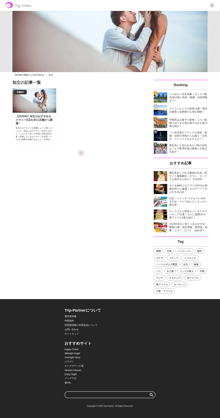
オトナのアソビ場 (74, 365)
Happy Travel (71, 349)
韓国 (158, 251)
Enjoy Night (71, 374)
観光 (199, 251)
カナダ (159, 257)
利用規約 (69, 320)
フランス (173, 257)
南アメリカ (162, 284)
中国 (202, 271)
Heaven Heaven (73, 370)
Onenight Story (72, 357)
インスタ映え (187, 271)
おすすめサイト (78, 343)
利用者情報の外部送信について (81, 325)
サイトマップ (72, 333)
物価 (196, 264)
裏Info (68, 382)
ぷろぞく (69, 361)
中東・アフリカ (164, 291)
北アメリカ (192, 278)
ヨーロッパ (180, 284)
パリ (158, 271)
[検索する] (151, 395)
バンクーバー (184, 251)
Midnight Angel (72, 353)
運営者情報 (70, 316)
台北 (185, 264)
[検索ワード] (110, 395)
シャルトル (190, 257)
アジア (159, 278)
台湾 (169, 251)
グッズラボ (70, 378)
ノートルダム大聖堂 (166, 264)
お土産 (170, 271)
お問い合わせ (72, 329)
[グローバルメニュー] (212, 5)
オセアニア (175, 278)
